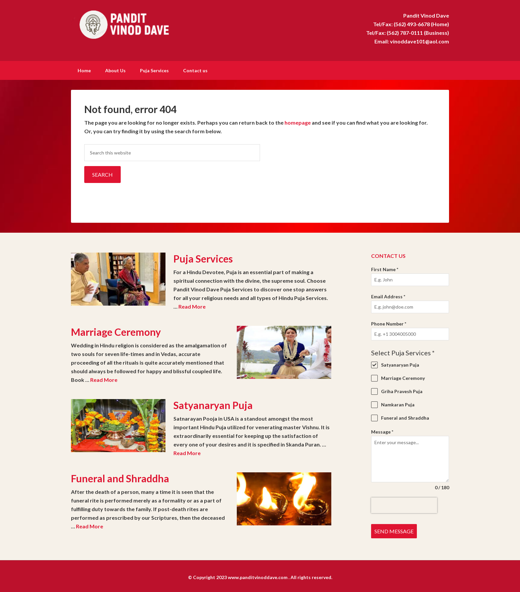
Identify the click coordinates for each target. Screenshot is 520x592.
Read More (192, 306)
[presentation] (404, 504)
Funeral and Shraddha (120, 478)
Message (382, 431)
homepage (298, 122)
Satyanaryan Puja (213, 404)
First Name (384, 268)
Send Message (394, 530)
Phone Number (388, 323)
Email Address (388, 296)
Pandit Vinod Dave (127, 23)
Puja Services (203, 258)
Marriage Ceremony (116, 331)
